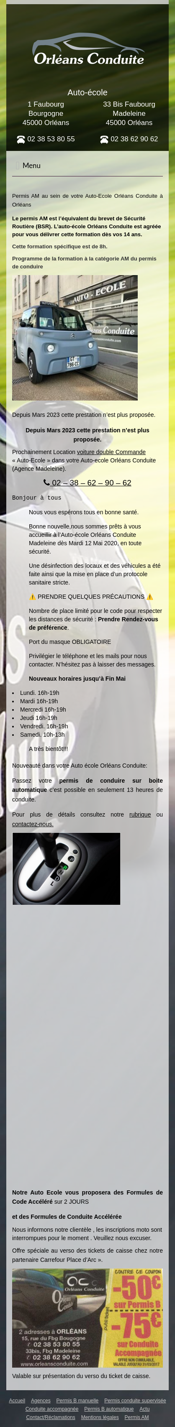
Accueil (17, 1400)
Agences (41, 1400)
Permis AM (137, 1417)
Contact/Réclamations (50, 1417)
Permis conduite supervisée (135, 1400)
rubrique (140, 814)
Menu (27, 165)
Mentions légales (100, 1417)
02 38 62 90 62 (129, 139)
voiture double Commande (111, 452)
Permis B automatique (109, 1409)
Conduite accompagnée (52, 1409)
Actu (144, 1409)
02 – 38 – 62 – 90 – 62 (87, 482)
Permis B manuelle (78, 1400)
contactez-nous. (33, 823)
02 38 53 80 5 (44, 139)
